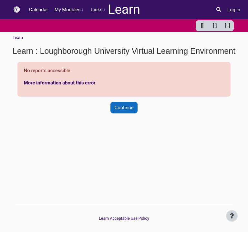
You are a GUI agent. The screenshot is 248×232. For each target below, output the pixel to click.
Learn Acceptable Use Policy (124, 218)
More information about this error (60, 83)
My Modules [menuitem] (68, 10)
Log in (233, 10)
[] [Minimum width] (202, 26)
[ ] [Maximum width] (227, 26)
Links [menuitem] (96, 10)
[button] (17, 10)
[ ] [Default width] (215, 26)
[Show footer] (232, 216)
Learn (124, 9)
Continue (124, 108)
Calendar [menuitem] (38, 10)
